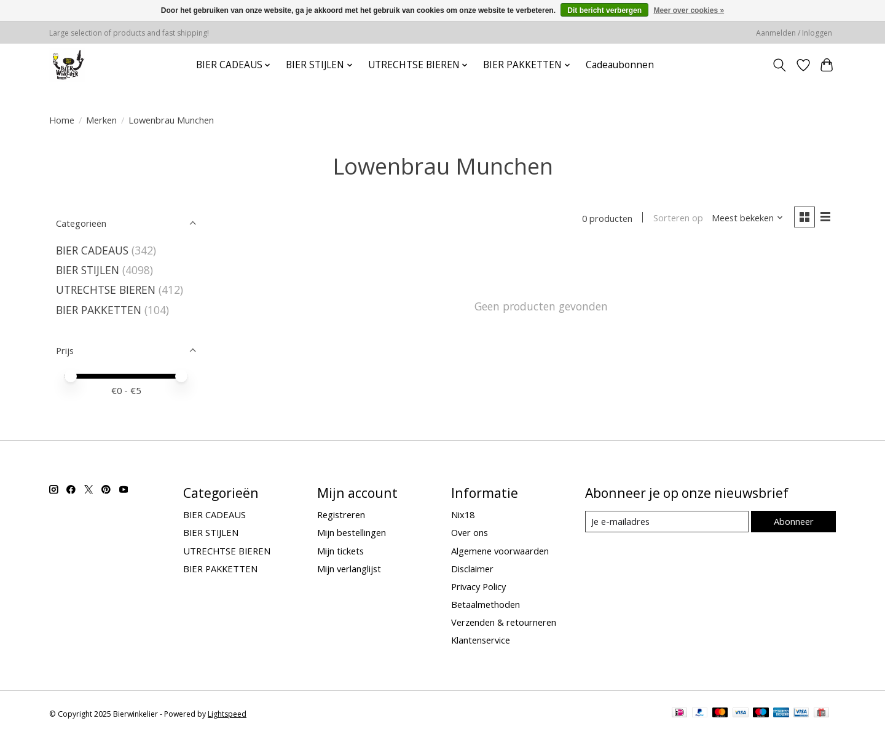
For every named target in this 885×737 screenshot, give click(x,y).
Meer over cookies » (688, 10)
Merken (101, 120)
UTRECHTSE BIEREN (105, 289)
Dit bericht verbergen (604, 10)
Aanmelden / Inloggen (794, 33)
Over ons (469, 532)
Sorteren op (677, 218)
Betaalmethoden (485, 604)
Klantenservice (480, 640)
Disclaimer (472, 568)
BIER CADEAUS (92, 250)
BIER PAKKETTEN (98, 309)
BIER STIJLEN (87, 269)
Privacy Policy (478, 586)
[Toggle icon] (780, 65)
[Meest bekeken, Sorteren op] (747, 218)
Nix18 (462, 514)
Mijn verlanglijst (349, 568)
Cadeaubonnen (620, 64)
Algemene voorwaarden (500, 551)
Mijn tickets (340, 551)
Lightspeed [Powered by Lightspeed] (227, 714)
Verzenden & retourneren (503, 622)
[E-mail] (666, 522)
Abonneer (793, 521)
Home (61, 120)
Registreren (341, 514)
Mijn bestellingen (351, 532)
